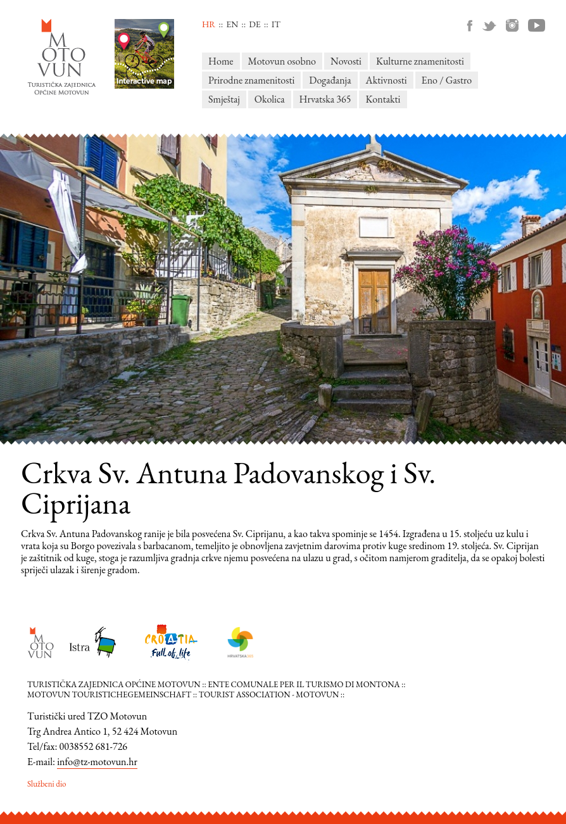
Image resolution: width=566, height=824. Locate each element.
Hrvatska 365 (325, 99)
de (254, 24)
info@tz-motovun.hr (97, 761)
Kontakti (382, 99)
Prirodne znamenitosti (251, 80)
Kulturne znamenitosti (420, 61)
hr (208, 24)
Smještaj (224, 99)
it (276, 24)
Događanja (330, 80)
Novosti (346, 61)
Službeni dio (46, 783)
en (232, 24)
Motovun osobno (282, 61)
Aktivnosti (386, 80)
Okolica (270, 99)
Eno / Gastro (447, 80)
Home (221, 61)
